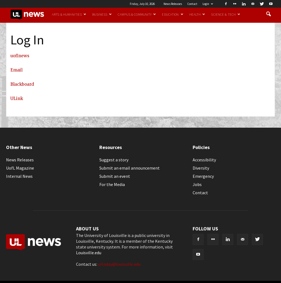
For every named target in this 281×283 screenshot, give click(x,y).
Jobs (197, 184)
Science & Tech (225, 14)
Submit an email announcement (129, 168)
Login (208, 4)
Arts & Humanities (69, 14)
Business (102, 14)
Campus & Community (137, 14)
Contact (192, 4)
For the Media (112, 184)
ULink (16, 98)
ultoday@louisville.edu (119, 264)
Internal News (19, 176)
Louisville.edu (88, 252)
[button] (268, 14)
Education (172, 14)
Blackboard (22, 84)
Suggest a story (113, 159)
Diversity (201, 168)
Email (16, 70)
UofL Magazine (20, 168)
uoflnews (19, 55)
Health (197, 14)
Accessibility (204, 159)
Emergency (203, 176)
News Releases (173, 4)
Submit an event (114, 176)
